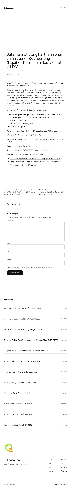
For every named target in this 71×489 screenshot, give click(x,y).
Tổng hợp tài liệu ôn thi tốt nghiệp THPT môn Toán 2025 (26, 351)
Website (9, 259)
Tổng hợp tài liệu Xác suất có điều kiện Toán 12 (22, 383)
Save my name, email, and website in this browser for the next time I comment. (30, 268)
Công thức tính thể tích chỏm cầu (17, 393)
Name (9, 243)
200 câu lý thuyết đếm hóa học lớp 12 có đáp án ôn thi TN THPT (35, 158)
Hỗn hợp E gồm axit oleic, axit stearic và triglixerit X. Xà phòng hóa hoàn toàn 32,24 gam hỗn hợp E (52, 192)
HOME (60, 8)
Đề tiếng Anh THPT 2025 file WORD (18, 404)
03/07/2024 (64, 372)
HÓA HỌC (20, 74)
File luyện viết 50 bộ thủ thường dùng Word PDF (23, 330)
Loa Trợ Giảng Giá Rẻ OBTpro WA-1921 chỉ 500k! (23, 319)
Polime (14, 74)
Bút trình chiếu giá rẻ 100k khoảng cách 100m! (22, 308)
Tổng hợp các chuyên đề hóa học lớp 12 (26, 165)
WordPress (64, 484)
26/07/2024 (64, 340)
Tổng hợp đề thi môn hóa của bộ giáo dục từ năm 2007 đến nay (35, 162)
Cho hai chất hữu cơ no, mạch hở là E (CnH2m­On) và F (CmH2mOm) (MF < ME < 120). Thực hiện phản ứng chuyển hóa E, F (20, 192)
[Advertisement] (35, 29)
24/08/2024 (64, 319)
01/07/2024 (64, 382)
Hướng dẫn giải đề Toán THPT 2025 (18, 425)
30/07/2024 (64, 329)
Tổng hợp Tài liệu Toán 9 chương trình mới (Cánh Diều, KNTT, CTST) (31, 340)
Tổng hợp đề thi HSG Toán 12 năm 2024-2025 (22, 361)
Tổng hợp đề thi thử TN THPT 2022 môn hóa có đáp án (28, 150)
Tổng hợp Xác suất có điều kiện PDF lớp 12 (20, 414)
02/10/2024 (64, 308)
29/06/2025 (64, 393)
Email (8, 251)
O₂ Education (9, 8)
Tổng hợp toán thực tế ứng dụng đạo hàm (20, 372)
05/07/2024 (64, 361)
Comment (10, 221)
